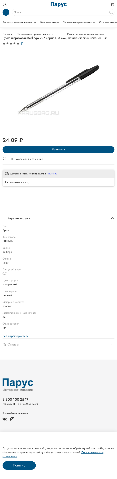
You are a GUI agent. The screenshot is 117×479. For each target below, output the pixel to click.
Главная (7, 34)
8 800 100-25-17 (15, 399)
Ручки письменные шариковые (85, 34)
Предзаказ (58, 149)
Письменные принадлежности (79, 22)
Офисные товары (108, 22)
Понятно (19, 465)
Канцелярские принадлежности (19, 22)
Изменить (52, 173)
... (60, 34)
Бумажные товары (49, 22)
